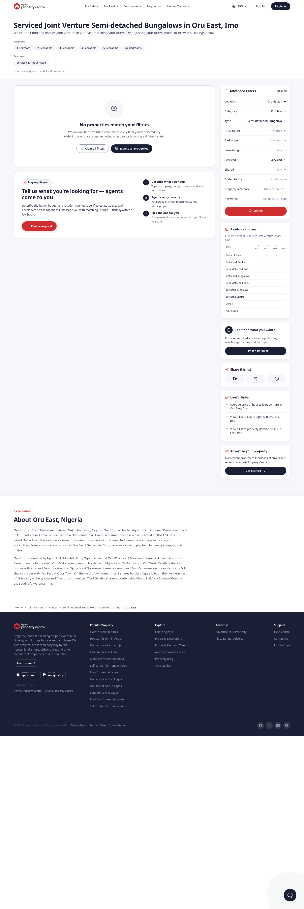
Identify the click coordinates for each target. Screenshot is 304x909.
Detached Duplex (235, 262)
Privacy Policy (78, 898)
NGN (239, 6)
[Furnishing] (282, 150)
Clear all (282, 91)
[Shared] (282, 170)
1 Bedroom (23, 48)
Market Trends (178, 6)
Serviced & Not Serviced (31, 62)
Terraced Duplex (235, 297)
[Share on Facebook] (234, 378)
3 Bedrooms (66, 48)
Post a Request (255, 351)
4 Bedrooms (88, 48)
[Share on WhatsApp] (276, 378)
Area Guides (163, 838)
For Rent (111, 6)
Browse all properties (131, 148)
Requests (154, 6)
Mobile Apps (282, 818)
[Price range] (278, 131)
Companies (132, 6)
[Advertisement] (256, 507)
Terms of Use (98, 898)
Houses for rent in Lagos (106, 852)
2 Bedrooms (44, 48)
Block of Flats (233, 255)
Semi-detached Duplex (239, 269)
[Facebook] (260, 898)
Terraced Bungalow (237, 290)
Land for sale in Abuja (104, 825)
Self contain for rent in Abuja (108, 838)
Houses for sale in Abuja (105, 818)
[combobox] (265, 101)
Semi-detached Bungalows (79, 780)
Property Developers (168, 811)
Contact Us (281, 811)
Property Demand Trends (171, 818)
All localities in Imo (52, 71)
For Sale (92, 6)
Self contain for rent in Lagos (109, 879)
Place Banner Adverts (229, 811)
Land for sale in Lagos (104, 865)
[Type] (267, 121)
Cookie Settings (118, 898)
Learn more (26, 836)
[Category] (279, 111)
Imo (117, 780)
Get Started (256, 471)
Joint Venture (36, 780)
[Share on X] (255, 378)
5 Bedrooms (110, 48)
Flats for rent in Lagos (104, 845)
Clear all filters (92, 148)
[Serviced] (278, 160)
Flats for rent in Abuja (104, 804)
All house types (25, 71)
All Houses (232, 310)
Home (19, 780)
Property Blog (164, 832)
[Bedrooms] (278, 140)
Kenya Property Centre (28, 863)
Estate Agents (164, 804)
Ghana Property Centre (59, 863)
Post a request (39, 226)
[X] (269, 898)
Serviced (105, 780)
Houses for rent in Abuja (106, 811)
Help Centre (282, 804)
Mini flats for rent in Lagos (107, 872)
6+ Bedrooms (133, 48)
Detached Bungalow (237, 276)
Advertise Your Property (231, 804)
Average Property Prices (170, 825)
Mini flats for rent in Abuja (107, 832)
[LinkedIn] (278, 898)
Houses (53, 780)
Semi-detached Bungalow (240, 283)
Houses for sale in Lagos (106, 859)
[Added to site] (279, 179)
